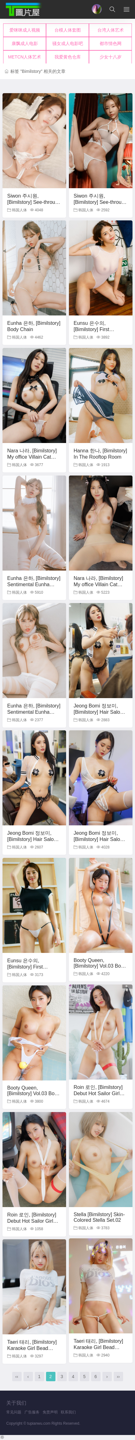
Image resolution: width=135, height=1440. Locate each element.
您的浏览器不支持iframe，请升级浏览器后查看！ (67, 44)
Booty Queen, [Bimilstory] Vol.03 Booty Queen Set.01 (101, 966)
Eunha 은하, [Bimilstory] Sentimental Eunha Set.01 (33, 584)
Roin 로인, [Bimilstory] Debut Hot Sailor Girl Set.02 (31, 1220)
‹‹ (16, 1376)
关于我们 (16, 1403)
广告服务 (31, 1412)
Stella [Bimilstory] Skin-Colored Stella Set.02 (99, 1217)
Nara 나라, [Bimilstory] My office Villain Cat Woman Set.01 (32, 456)
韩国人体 (17, 210)
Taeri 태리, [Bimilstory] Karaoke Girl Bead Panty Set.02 (32, 1348)
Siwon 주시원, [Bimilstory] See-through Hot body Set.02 (100, 201)
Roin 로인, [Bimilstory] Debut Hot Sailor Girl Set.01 (98, 1093)
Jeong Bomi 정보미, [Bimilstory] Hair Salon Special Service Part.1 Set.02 (31, 841)
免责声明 (50, 1412)
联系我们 (68, 1412)
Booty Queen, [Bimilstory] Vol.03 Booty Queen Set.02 (34, 1093)
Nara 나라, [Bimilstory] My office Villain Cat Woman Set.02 (98, 584)
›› (118, 1376)
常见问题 (13, 1412)
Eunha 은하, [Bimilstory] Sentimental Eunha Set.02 (33, 711)
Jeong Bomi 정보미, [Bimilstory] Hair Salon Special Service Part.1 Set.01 (98, 714)
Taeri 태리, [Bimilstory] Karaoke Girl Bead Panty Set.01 (98, 1347)
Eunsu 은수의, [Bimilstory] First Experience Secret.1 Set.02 (96, 331)
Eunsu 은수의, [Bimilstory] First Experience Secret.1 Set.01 (29, 969)
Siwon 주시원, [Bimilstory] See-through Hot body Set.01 (34, 201)
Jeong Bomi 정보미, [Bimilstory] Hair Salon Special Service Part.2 (98, 839)
